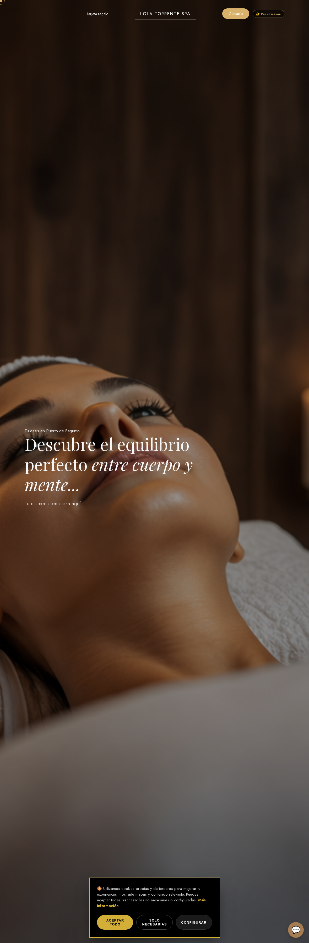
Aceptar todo (115, 922)
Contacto (236, 13)
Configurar (194, 922)
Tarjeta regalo (97, 13)
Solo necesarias (154, 922)
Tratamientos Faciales (62, 13)
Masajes (31, 13)
